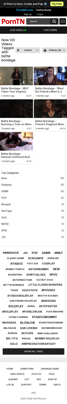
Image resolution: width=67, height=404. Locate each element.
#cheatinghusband (51, 322)
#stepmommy (39, 269)
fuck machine (54, 311)
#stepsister (48, 306)
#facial (26, 338)
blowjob (27, 322)
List (27, 379)
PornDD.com (24, 10)
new (56, 269)
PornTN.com (39, 398)
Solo (32, 217)
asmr (46, 253)
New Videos (17, 374)
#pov (53, 274)
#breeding (48, 300)
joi (25, 253)
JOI (32, 237)
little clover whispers (45, 284)
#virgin (12, 333)
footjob (32, 263)
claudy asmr (15, 258)
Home (10, 368)
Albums (13, 379)
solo (14, 343)
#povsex (48, 290)
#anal (31, 306)
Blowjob (32, 204)
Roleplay (32, 184)
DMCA (57, 384)
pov (35, 253)
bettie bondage (13, 284)
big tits (12, 338)
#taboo (16, 263)
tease (14, 290)
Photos (36, 374)
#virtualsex (36, 274)
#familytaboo (15, 269)
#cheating (15, 274)
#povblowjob (32, 311)
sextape (27, 333)
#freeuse (53, 258)
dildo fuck (30, 290)
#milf (58, 253)
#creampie (35, 258)
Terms (42, 384)
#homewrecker (51, 328)
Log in (40, 14)
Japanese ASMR (50, 368)
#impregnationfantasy (39, 343)
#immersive (11, 252)
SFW (32, 230)
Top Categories (10, 173)
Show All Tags (33, 351)
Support (26, 384)
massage (9, 322)
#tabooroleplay (20, 295)
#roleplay (10, 311)
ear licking (28, 328)
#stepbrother (22, 279)
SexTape (32, 211)
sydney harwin (18, 317)
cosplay (48, 263)
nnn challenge (47, 333)
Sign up (28, 14)
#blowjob (10, 328)
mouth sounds (48, 295)
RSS (39, 379)
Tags (51, 374)
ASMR (32, 191)
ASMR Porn (27, 368)
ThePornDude (43, 10)
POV (32, 197)
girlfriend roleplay (23, 300)
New (32, 178)
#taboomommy (44, 317)
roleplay (16, 306)
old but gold (44, 279)
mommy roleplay (47, 338)
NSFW (32, 224)
